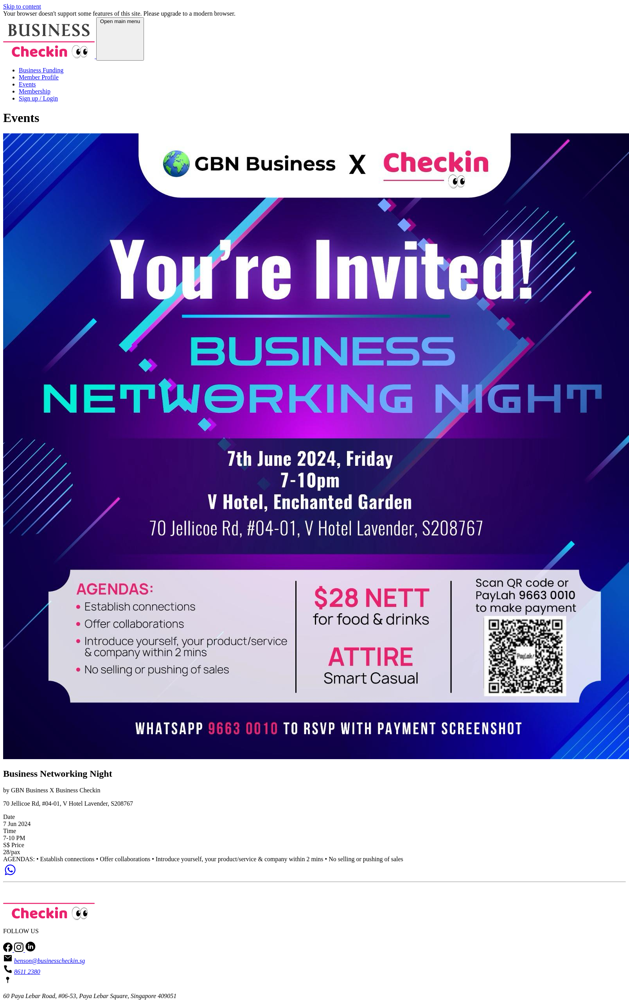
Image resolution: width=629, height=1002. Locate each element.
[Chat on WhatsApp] (10, 874)
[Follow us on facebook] (8, 949)
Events (27, 84)
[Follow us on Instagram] (19, 949)
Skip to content (22, 6)
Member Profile (39, 77)
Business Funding (41, 70)
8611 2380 (27, 971)
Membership (34, 91)
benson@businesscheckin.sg (49, 960)
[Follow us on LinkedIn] (30, 949)
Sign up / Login (38, 98)
